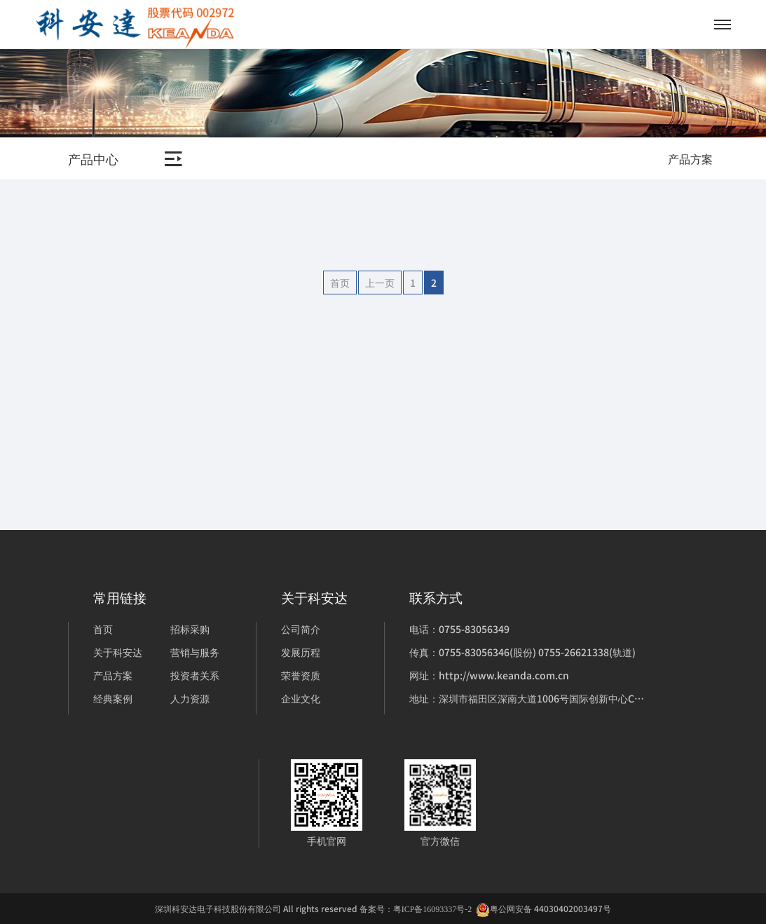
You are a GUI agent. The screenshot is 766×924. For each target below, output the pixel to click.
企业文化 (300, 698)
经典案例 (112, 698)
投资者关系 (194, 675)
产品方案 (112, 675)
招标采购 (190, 629)
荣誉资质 (300, 675)
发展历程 (300, 652)
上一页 (380, 283)
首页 (340, 283)
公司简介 (300, 629)
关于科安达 (117, 652)
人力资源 (190, 698)
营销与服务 (194, 652)
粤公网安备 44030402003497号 (543, 909)
